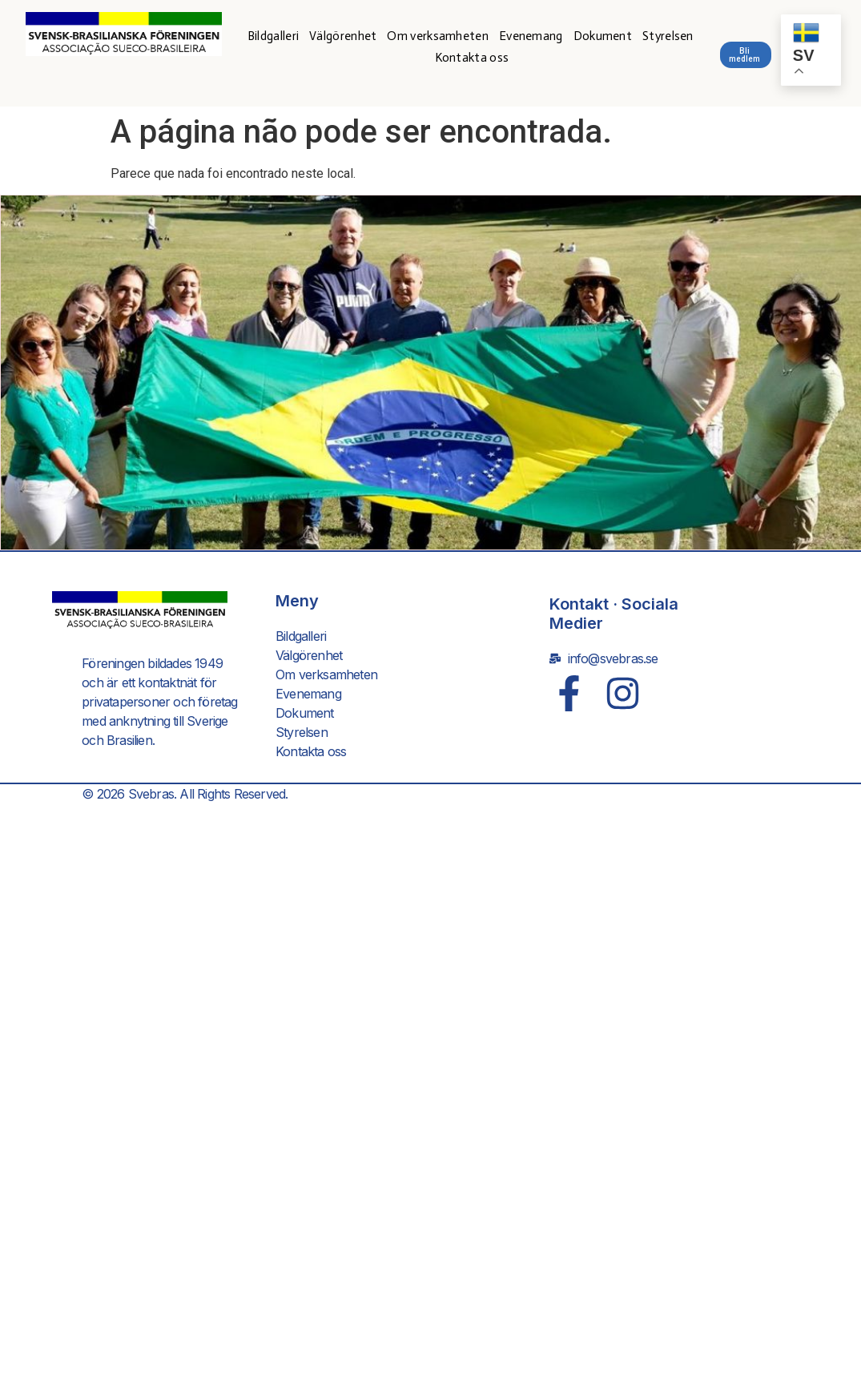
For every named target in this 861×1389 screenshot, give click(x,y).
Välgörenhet (342, 36)
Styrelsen (668, 36)
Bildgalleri (273, 36)
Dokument (602, 36)
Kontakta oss (472, 57)
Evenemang (531, 36)
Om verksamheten (438, 36)
